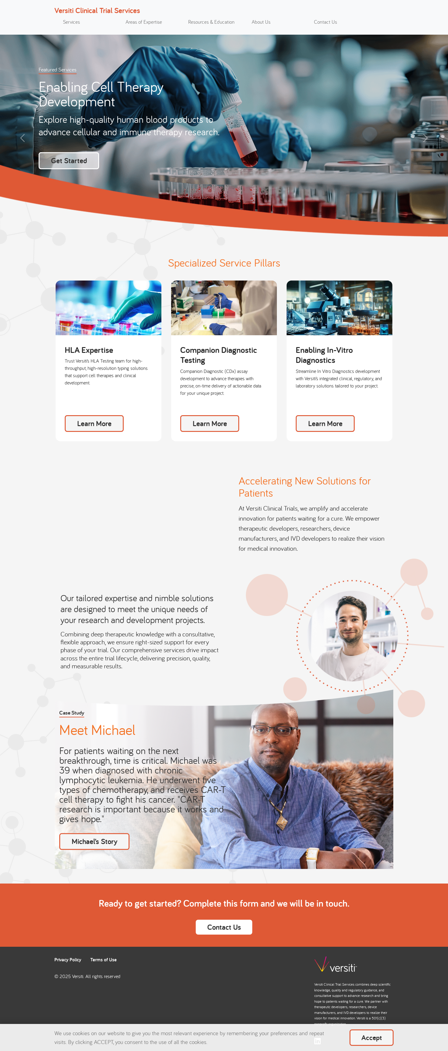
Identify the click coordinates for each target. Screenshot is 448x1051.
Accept (371, 1037)
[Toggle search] (382, 23)
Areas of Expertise (144, 22)
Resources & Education (211, 22)
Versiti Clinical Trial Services (97, 10)
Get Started (69, 160)
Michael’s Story (94, 841)
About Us (261, 22)
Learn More (94, 423)
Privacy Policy (67, 959)
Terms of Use (103, 959)
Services (71, 22)
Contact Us (325, 22)
